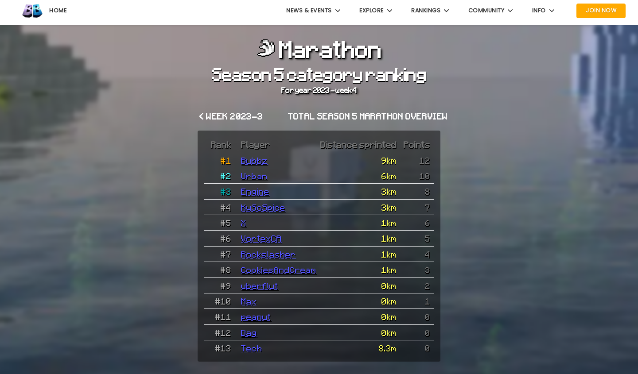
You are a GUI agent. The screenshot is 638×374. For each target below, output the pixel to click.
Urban (254, 175)
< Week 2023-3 (231, 116)
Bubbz (254, 160)
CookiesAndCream (278, 269)
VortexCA (261, 238)
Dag (249, 332)
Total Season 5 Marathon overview (368, 116)
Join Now (601, 10)
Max (249, 301)
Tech (251, 347)
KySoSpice (263, 207)
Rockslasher (268, 254)
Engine (255, 191)
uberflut (259, 285)
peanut (256, 316)
